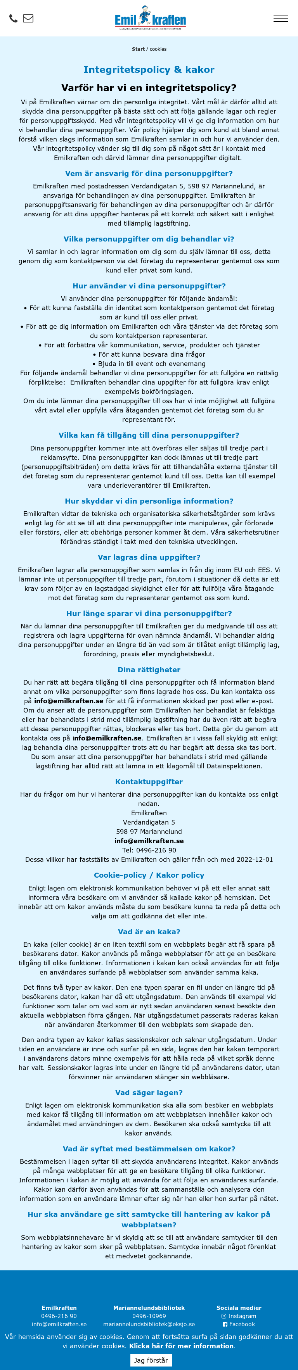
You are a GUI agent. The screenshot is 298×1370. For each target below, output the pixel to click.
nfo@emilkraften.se (108, 738)
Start (138, 49)
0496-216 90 (59, 1316)
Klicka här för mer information (181, 1346)
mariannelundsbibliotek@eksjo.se (149, 1324)
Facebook (239, 1324)
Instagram (239, 1316)
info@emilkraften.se (69, 701)
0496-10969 (149, 1316)
